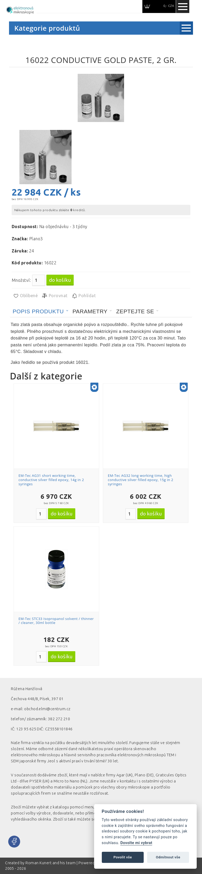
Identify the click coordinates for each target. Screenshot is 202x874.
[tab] (41, 311)
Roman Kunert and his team (50, 863)
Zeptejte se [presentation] (135, 311)
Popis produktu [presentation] (38, 311)
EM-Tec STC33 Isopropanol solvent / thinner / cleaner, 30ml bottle (56, 620)
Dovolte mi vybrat (136, 843)
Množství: (21, 280)
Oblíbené (25, 296)
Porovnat (54, 296)
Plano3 (36, 238)
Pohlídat (84, 296)
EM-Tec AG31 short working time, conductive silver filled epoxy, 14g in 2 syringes (51, 479)
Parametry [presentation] (90, 311)
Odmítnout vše (168, 857)
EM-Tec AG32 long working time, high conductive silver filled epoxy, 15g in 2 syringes (140, 479)
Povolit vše (122, 857)
